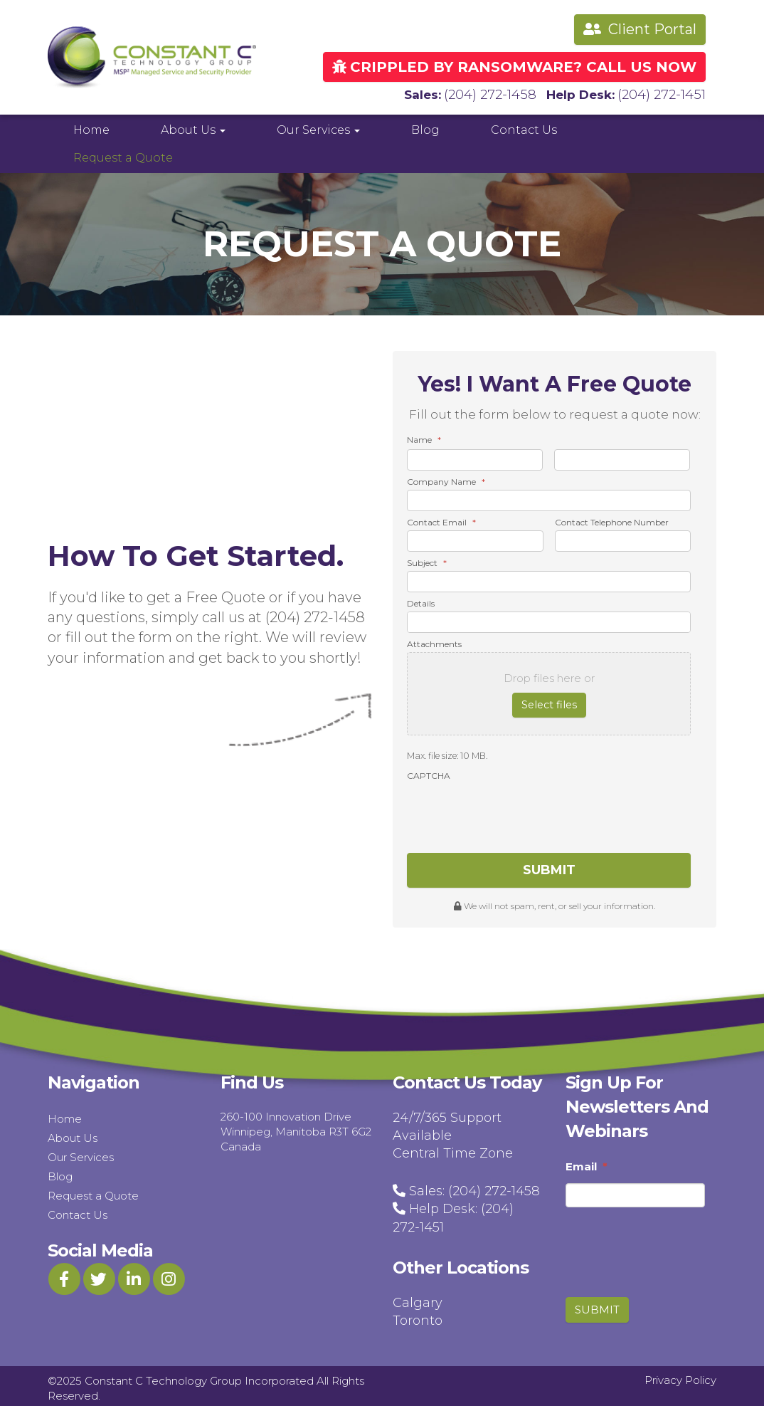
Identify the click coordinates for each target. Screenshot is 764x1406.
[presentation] (515, 809)
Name (424, 438)
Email (587, 1162)
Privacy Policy (680, 1376)
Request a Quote (123, 156)
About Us (193, 128)
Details (421, 602)
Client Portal (639, 29)
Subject (427, 561)
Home (91, 128)
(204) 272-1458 (500, 93)
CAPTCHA (428, 773)
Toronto (417, 1316)
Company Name (446, 480)
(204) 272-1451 (665, 93)
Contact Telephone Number (612, 520)
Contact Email (441, 520)
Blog (425, 128)
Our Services (318, 128)
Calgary (417, 1298)
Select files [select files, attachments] (549, 703)
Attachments (434, 642)
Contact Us (524, 128)
